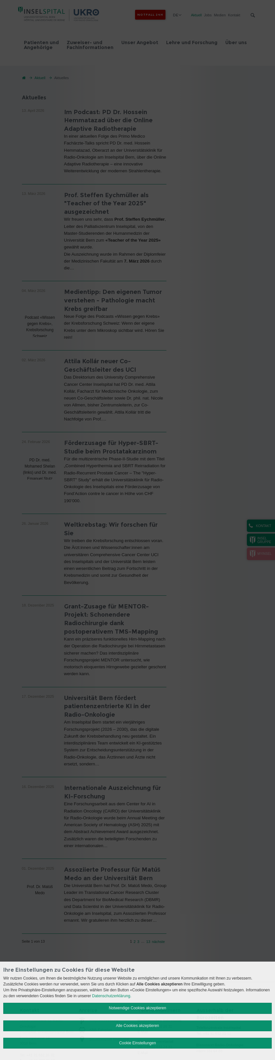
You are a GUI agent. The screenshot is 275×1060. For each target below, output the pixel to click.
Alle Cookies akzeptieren (137, 1025)
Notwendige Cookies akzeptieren (137, 1008)
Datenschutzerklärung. (111, 996)
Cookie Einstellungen (137, 1043)
